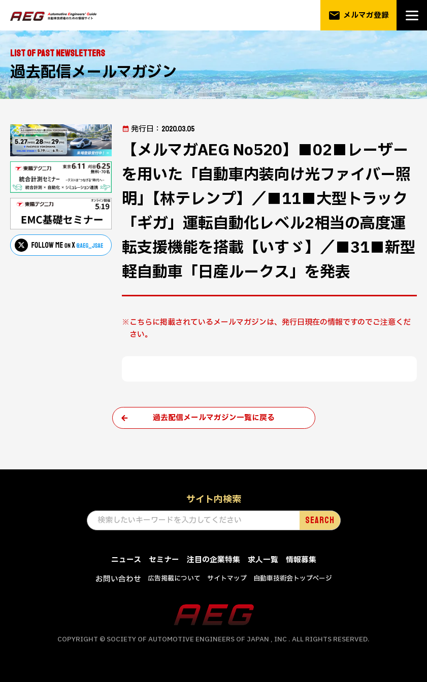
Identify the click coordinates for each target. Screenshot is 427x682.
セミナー (164, 560)
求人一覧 (263, 560)
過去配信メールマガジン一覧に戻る (214, 418)
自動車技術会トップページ (292, 578)
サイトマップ (227, 578)
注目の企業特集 (213, 560)
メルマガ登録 (358, 15)
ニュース (126, 560)
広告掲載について (174, 578)
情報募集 (301, 560)
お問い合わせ (118, 579)
